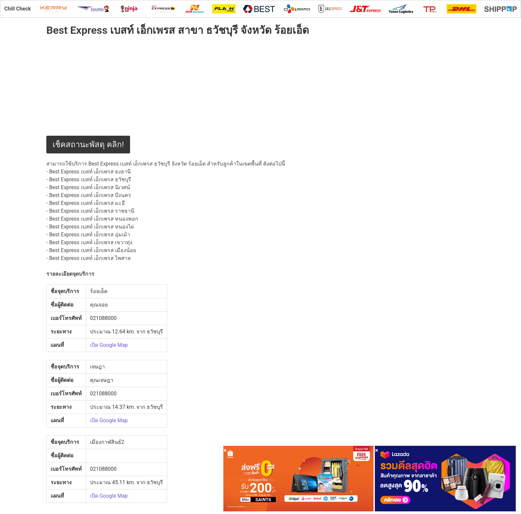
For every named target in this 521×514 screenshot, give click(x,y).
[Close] (225, 450)
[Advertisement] (197, 90)
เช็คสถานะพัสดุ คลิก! (88, 144)
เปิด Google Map (109, 345)
